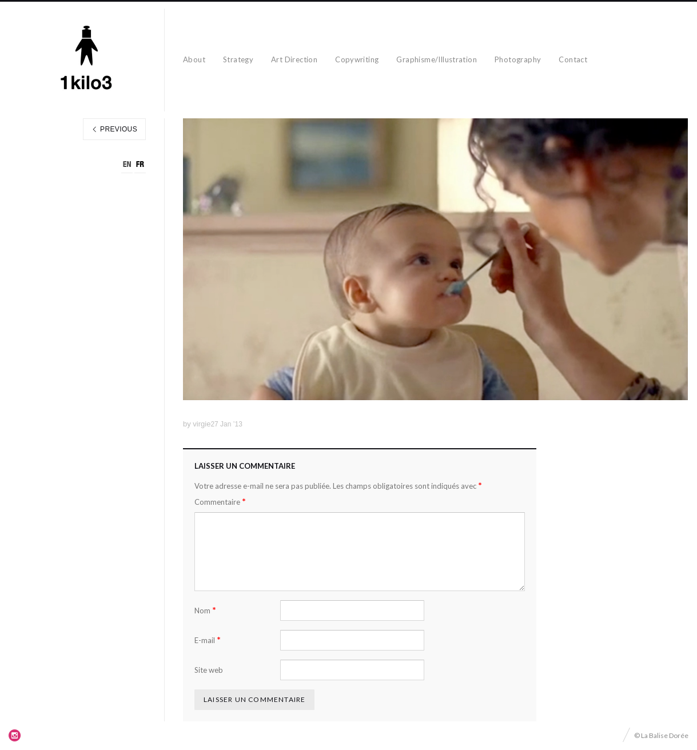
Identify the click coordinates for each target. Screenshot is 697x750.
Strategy (238, 59)
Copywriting (357, 59)
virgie (201, 424)
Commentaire (220, 501)
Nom (205, 610)
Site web (208, 670)
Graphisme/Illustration (436, 59)
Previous (114, 129)
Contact (573, 59)
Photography (518, 59)
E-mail (207, 640)
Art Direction (294, 59)
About (194, 59)
